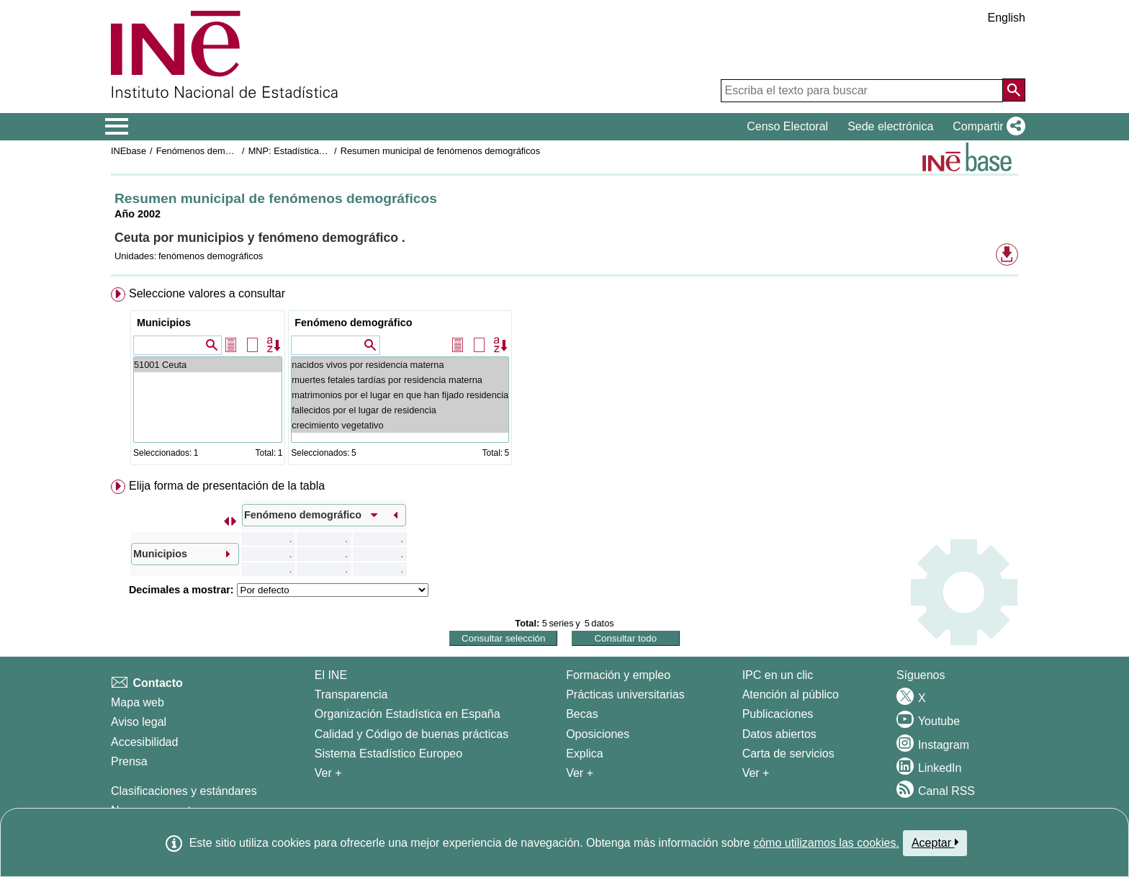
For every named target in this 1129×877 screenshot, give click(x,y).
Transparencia (351, 694)
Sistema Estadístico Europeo (388, 753)
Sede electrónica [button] (890, 126)
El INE (331, 675)
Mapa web (137, 702)
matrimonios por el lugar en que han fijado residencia (400, 394)
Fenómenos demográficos (209, 150)
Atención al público (790, 694)
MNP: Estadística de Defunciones (317, 150)
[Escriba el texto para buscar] (862, 90)
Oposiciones (597, 734)
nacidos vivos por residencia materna (400, 364)
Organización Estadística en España (407, 714)
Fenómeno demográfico (353, 322)
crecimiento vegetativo (400, 425)
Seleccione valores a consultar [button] (207, 293)
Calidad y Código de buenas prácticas (412, 734)
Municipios (164, 322)
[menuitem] (564, 379)
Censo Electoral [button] (787, 126)
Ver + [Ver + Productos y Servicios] (756, 773)
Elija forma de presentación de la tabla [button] (227, 486)
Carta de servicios (788, 753)
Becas (582, 714)
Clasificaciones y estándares (184, 791)
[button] (986, 127)
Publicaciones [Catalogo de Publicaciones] (778, 714)
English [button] (1006, 18)
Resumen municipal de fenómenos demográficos (440, 150)
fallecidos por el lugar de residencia (400, 410)
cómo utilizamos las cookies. (826, 843)
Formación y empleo (618, 675)
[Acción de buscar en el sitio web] (1013, 90)
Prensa (129, 761)
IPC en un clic (778, 675)
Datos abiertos (779, 734)
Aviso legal (138, 722)
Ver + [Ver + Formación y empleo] (579, 773)
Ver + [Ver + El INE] (328, 773)
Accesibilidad (144, 742)
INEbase (128, 150)
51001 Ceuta (208, 364)
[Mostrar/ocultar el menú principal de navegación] (117, 127)
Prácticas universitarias (625, 694)
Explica (584, 753)
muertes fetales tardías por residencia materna (400, 379)
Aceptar (935, 842)
